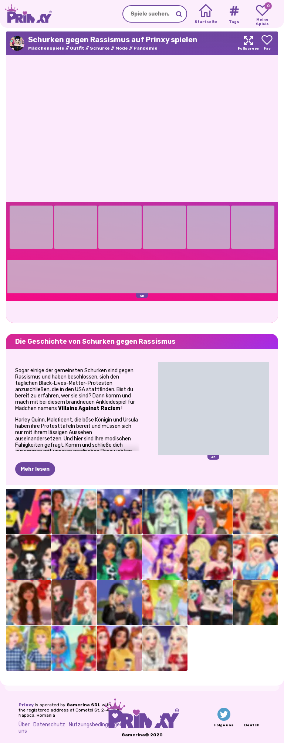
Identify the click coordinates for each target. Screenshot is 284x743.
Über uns (24, 728)
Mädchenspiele (46, 48)
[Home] (206, 14)
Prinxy (26, 704)
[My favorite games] (262, 14)
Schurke (100, 48)
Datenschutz (49, 725)
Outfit (77, 48)
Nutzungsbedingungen (96, 725)
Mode (121, 48)
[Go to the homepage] (26, 14)
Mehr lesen (35, 469)
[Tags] (234, 14)
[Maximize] (248, 43)
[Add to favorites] (267, 43)
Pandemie (145, 48)
